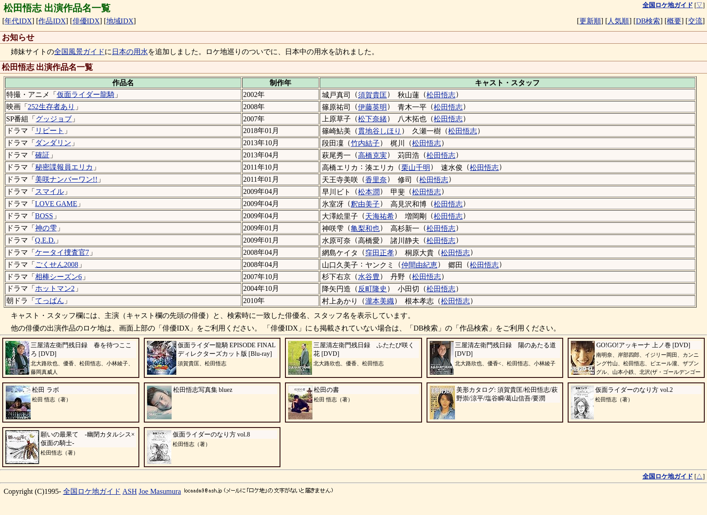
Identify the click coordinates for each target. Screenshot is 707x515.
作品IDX (51, 21)
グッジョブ (54, 119)
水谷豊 (369, 276)
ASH (130, 491)
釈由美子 (365, 204)
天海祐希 (379, 216)
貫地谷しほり (379, 131)
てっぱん (49, 300)
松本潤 (369, 192)
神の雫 (46, 228)
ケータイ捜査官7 (62, 252)
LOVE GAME (56, 203)
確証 (42, 155)
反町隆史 (372, 289)
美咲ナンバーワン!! (66, 179)
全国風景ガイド (79, 51)
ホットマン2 (55, 288)
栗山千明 (415, 167)
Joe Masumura (160, 491)
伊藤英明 (372, 107)
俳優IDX (86, 21)
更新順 (590, 21)
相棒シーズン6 (58, 276)
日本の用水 (130, 51)
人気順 (618, 21)
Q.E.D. (45, 240)
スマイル (49, 191)
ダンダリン (53, 143)
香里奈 (376, 180)
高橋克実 (372, 155)
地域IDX (119, 21)
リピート (49, 130)
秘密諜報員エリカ (64, 167)
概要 (674, 21)
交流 (695, 21)
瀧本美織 (379, 301)
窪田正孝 (379, 253)
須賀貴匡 (372, 95)
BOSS (44, 216)
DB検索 (648, 21)
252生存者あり (51, 106)
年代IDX (18, 21)
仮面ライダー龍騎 (86, 94)
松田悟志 (441, 95)
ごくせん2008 (56, 264)
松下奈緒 (372, 119)
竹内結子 (365, 143)
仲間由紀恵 (419, 265)
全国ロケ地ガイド (92, 491)
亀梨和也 (365, 228)
